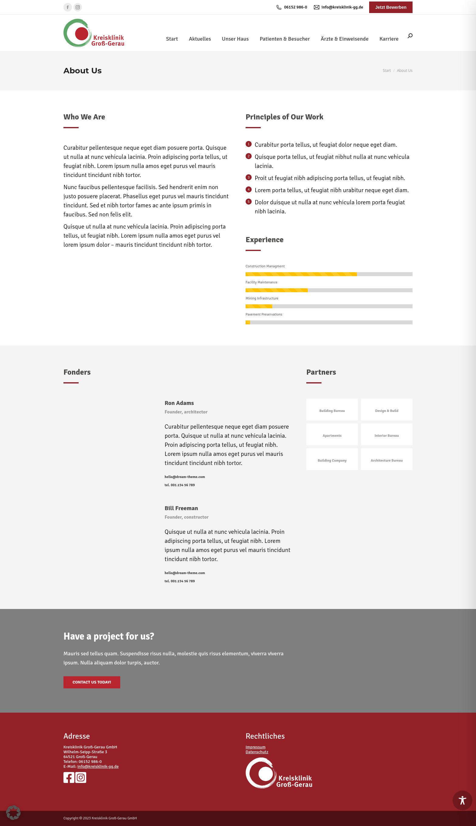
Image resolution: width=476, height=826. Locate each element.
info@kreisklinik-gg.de (338, 7)
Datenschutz (257, 751)
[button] (13, 812)
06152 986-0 (291, 7)
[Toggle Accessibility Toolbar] (462, 800)
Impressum (256, 747)
